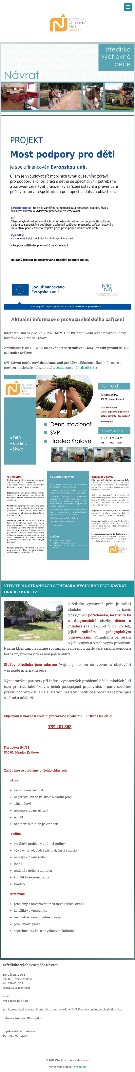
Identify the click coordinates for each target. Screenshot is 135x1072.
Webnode (80, 1067)
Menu (128, 7)
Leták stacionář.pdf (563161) (76, 367)
